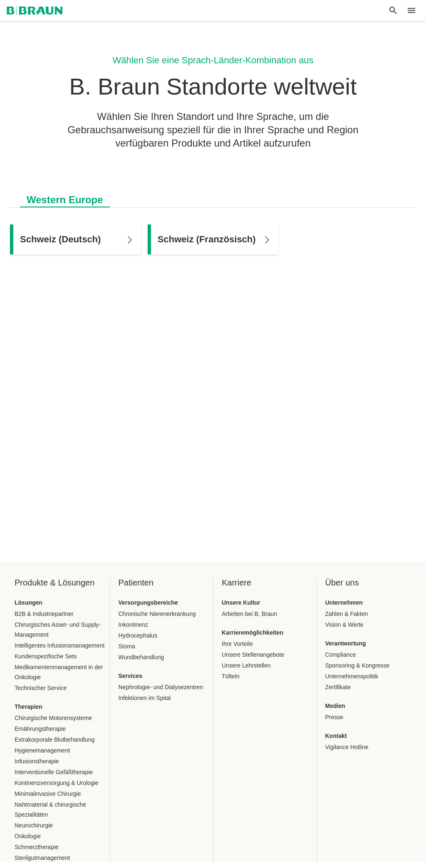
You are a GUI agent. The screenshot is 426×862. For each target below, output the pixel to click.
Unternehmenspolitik (352, 676)
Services (131, 676)
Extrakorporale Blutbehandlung (54, 739)
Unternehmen (344, 602)
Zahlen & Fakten (346, 613)
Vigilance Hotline (347, 747)
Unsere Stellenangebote (253, 654)
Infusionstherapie (37, 761)
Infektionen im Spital (145, 698)
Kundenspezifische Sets (46, 656)
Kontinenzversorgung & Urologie (57, 783)
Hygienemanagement (42, 750)
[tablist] (213, 195)
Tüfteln (231, 676)
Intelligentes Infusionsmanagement (59, 645)
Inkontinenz (134, 624)
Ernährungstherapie (40, 728)
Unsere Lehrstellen (246, 665)
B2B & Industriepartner (44, 613)
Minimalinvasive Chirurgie (48, 793)
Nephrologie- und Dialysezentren (161, 687)
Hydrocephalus (138, 635)
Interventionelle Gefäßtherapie (54, 772)
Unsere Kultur (241, 602)
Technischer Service (41, 688)
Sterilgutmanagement (42, 858)
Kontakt (336, 735)
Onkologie (28, 836)
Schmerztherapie (37, 847)
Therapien (28, 706)
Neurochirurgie (34, 825)
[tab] (65, 198)
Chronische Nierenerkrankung (157, 613)
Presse (334, 717)
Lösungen (28, 602)
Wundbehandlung (141, 657)
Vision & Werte (344, 624)
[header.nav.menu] (411, 10)
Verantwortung (345, 643)
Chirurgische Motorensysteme (53, 718)
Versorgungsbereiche (148, 602)
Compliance (340, 654)
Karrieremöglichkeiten (252, 632)
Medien (335, 706)
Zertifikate (338, 687)
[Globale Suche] (393, 10)
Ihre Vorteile (237, 643)
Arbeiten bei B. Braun (249, 613)
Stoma (127, 646)
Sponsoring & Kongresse (357, 665)
